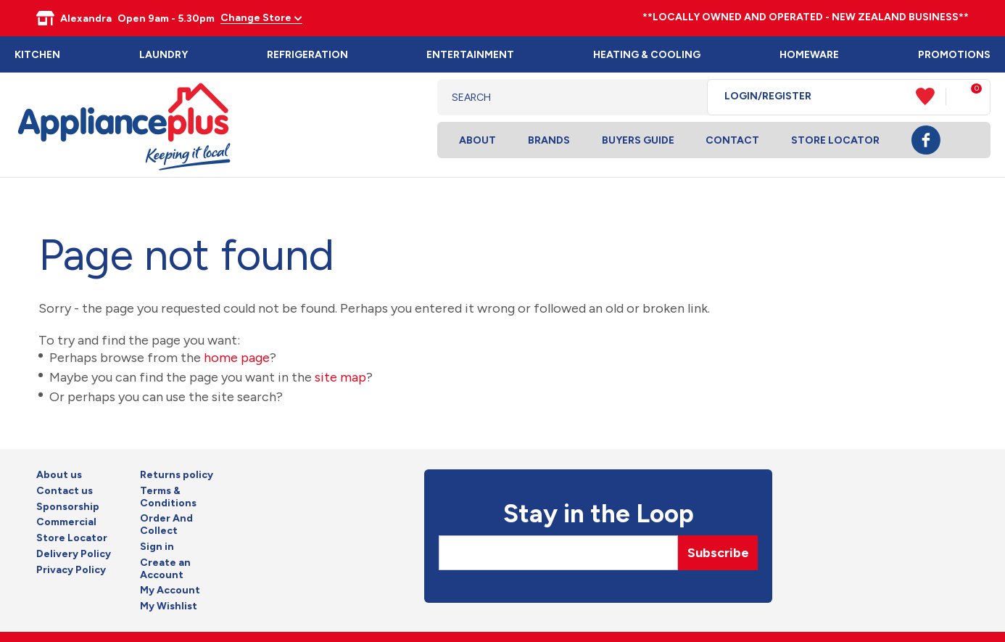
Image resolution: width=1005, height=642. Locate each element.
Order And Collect (166, 525)
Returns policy (176, 475)
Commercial (66, 522)
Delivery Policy (73, 554)
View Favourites (931, 96)
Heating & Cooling (646, 55)
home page (237, 358)
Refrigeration (307, 55)
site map (340, 377)
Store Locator (835, 140)
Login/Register (767, 96)
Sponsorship (67, 507)
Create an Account (165, 569)
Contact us (64, 491)
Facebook (925, 140)
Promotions (954, 55)
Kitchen (37, 55)
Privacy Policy (71, 570)
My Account (170, 590)
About (477, 140)
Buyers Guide (638, 140)
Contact (732, 140)
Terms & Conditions (168, 497)
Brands (549, 140)
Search (685, 97)
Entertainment (470, 55)
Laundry (163, 55)
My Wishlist (168, 606)
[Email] (558, 552)
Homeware (809, 55)
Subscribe (718, 553)
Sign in (157, 547)
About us (59, 475)
